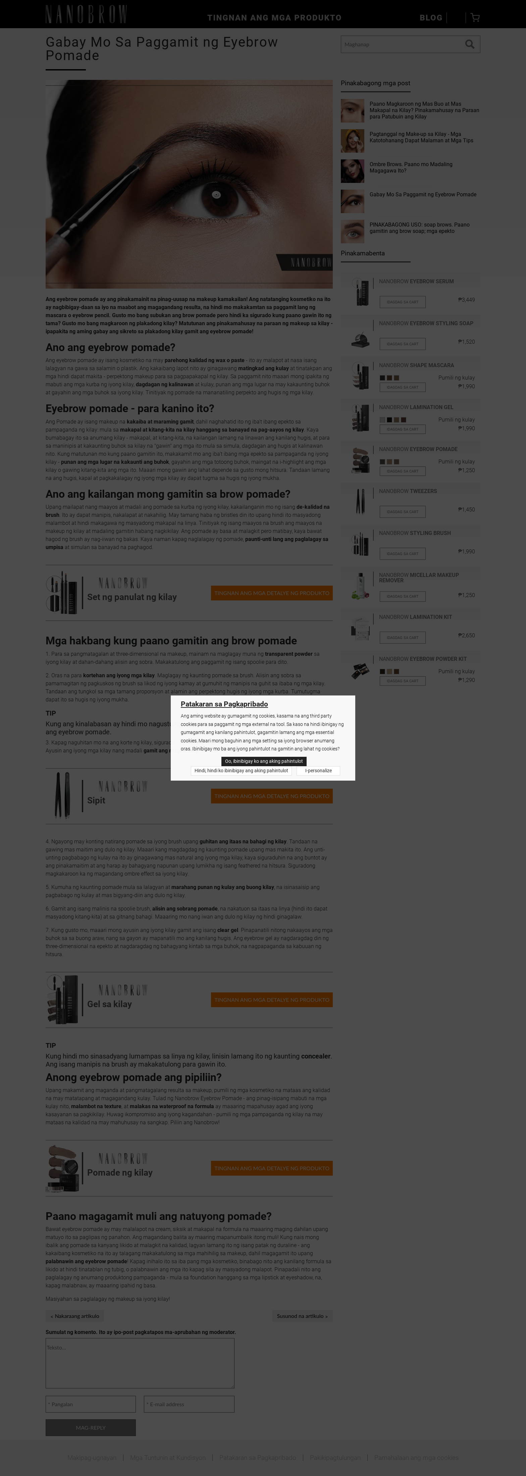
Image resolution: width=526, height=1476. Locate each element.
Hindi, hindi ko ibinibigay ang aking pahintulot (241, 771)
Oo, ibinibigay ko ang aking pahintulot (264, 761)
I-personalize (318, 771)
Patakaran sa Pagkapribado (224, 704)
